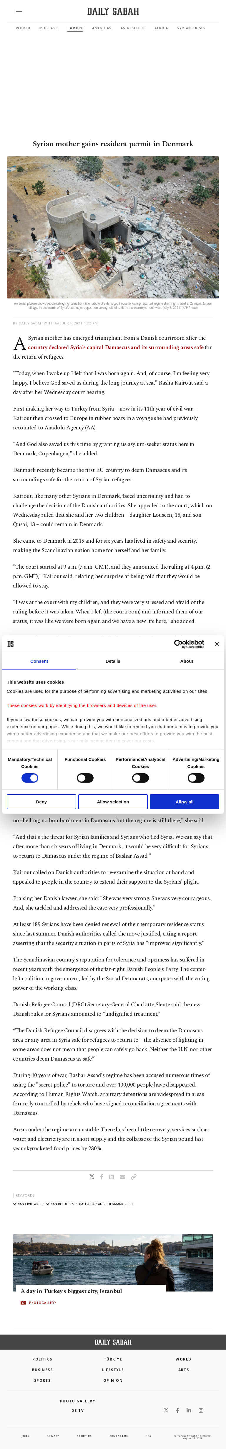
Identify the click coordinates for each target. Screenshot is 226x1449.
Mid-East (49, 27)
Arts (183, 1369)
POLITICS (42, 1359)
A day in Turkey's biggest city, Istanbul (71, 1291)
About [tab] (186, 660)
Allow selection (113, 801)
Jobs (25, 1435)
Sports (42, 1380)
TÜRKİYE (113, 1359)
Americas (102, 27)
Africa (161, 27)
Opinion (113, 1380)
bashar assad (90, 1204)
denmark (115, 1204)
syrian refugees (60, 1204)
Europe (75, 27)
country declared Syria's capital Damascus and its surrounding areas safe (116, 347)
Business (42, 1369)
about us (84, 1435)
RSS (148, 1435)
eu (131, 1204)
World (23, 27)
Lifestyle (113, 1369)
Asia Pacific (133, 27)
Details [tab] (113, 660)
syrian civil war (27, 1204)
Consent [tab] (39, 660)
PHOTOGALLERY (42, 1303)
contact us (118, 1435)
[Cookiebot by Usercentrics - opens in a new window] (178, 643)
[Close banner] (217, 644)
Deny (41, 801)
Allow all (185, 801)
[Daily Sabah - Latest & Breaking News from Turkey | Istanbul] (113, 11)
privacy (53, 1435)
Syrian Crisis (191, 27)
